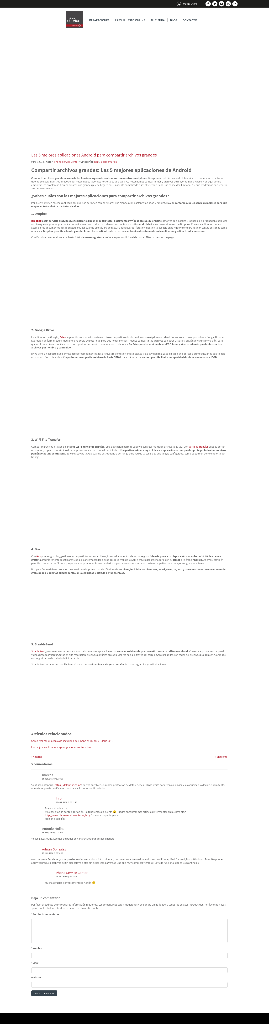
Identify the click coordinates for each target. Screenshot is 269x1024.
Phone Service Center (66, 162)
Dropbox (36, 221)
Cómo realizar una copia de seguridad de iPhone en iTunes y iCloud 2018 (72, 741)
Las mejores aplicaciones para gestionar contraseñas (61, 747)
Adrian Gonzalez (54, 849)
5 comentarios (109, 162)
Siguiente (221, 757)
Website (36, 977)
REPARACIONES (99, 20)
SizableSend (38, 651)
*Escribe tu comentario (45, 914)
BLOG (173, 20)
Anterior (36, 757)
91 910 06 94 (190, 4)
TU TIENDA (158, 20)
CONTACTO (190, 20)
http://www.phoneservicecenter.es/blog (67, 815)
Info (59, 798)
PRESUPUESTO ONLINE (130, 20)
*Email (35, 963)
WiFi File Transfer (198, 446)
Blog (96, 162)
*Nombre (36, 948)
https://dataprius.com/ (68, 785)
